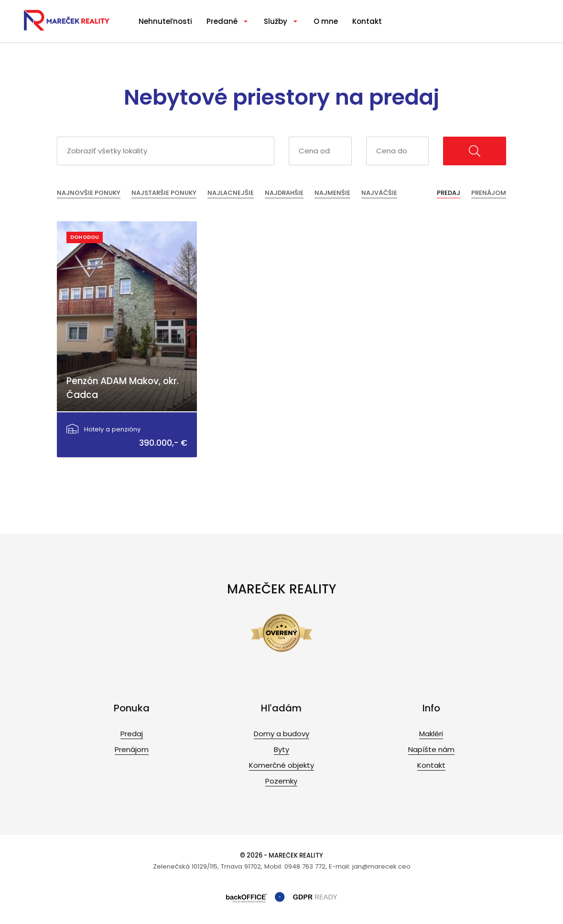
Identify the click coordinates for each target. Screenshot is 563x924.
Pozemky (281, 781)
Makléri (431, 734)
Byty (281, 749)
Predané (222, 21)
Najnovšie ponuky (88, 192)
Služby (275, 21)
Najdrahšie (284, 192)
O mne (326, 21)
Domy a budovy (281, 734)
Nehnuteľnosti (165, 21)
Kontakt (367, 21)
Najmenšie (332, 192)
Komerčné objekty (281, 765)
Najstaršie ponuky (163, 192)
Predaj (448, 192)
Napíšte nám (431, 749)
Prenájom (488, 192)
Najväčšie (379, 192)
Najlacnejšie (230, 192)
